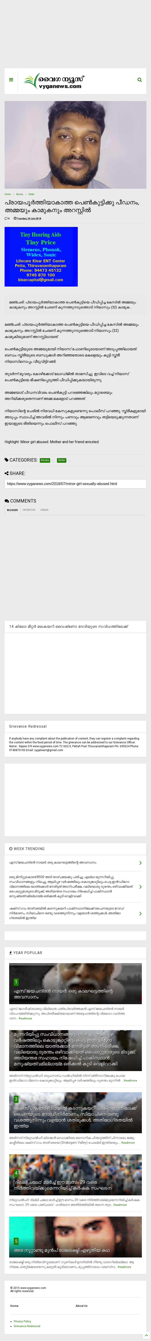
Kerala (19, 194)
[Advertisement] (75, 36)
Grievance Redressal (27, 1326)
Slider (32, 194)
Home (8, 194)
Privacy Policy (22, 1321)
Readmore (25, 1018)
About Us (82, 1306)
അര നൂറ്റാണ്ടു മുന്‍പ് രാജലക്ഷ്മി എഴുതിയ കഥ (62, 1250)
